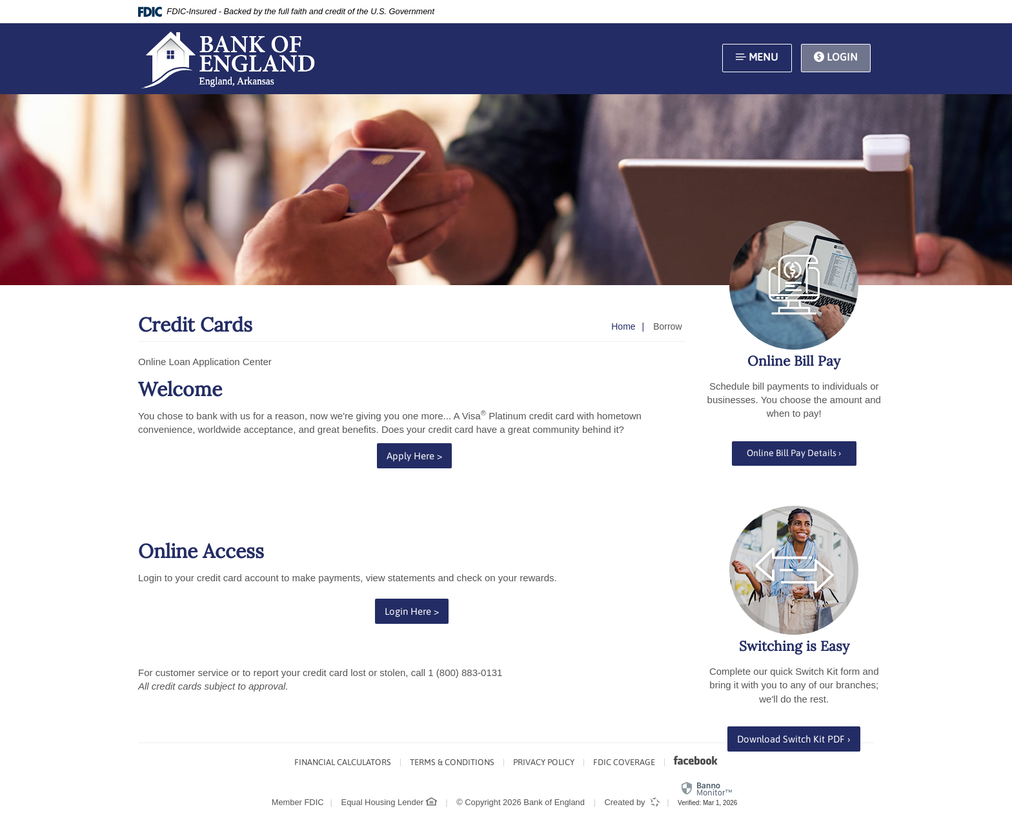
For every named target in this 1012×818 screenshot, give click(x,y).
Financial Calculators (342, 762)
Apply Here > (419, 454)
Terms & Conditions (452, 762)
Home (623, 326)
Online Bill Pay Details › (794, 453)
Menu (757, 57)
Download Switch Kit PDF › (798, 738)
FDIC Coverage (624, 762)
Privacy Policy (543, 762)
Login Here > (417, 610)
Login (836, 57)
